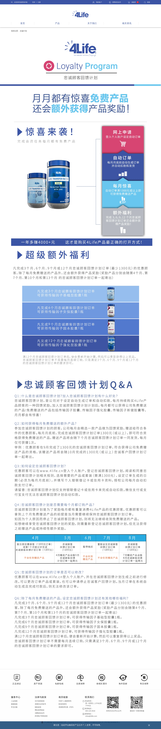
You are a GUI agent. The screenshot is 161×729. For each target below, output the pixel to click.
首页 (22, 23)
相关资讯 (127, 23)
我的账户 (97, 2)
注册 (39, 2)
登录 (33, 2)
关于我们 (92, 23)
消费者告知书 (115, 2)
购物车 (133, 2)
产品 (57, 23)
